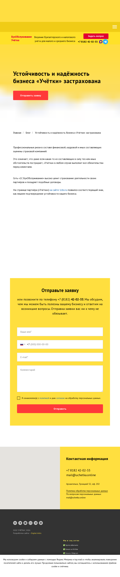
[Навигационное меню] (114, 26)
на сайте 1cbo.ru (58, 189)
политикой (44, 398)
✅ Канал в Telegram (70, 553)
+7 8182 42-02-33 (88, 41)
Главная (17, 132)
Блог (28, 132)
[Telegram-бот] (36, 523)
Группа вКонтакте (71, 545)
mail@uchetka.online (81, 475)
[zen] (25, 523)
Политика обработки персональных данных (87, 490)
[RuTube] (30, 523)
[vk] (15, 523)
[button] (95, 36)
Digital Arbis (36, 533)
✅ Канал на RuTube (70, 549)
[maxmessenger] (41, 523)
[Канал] (20, 523)
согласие (60, 398)
